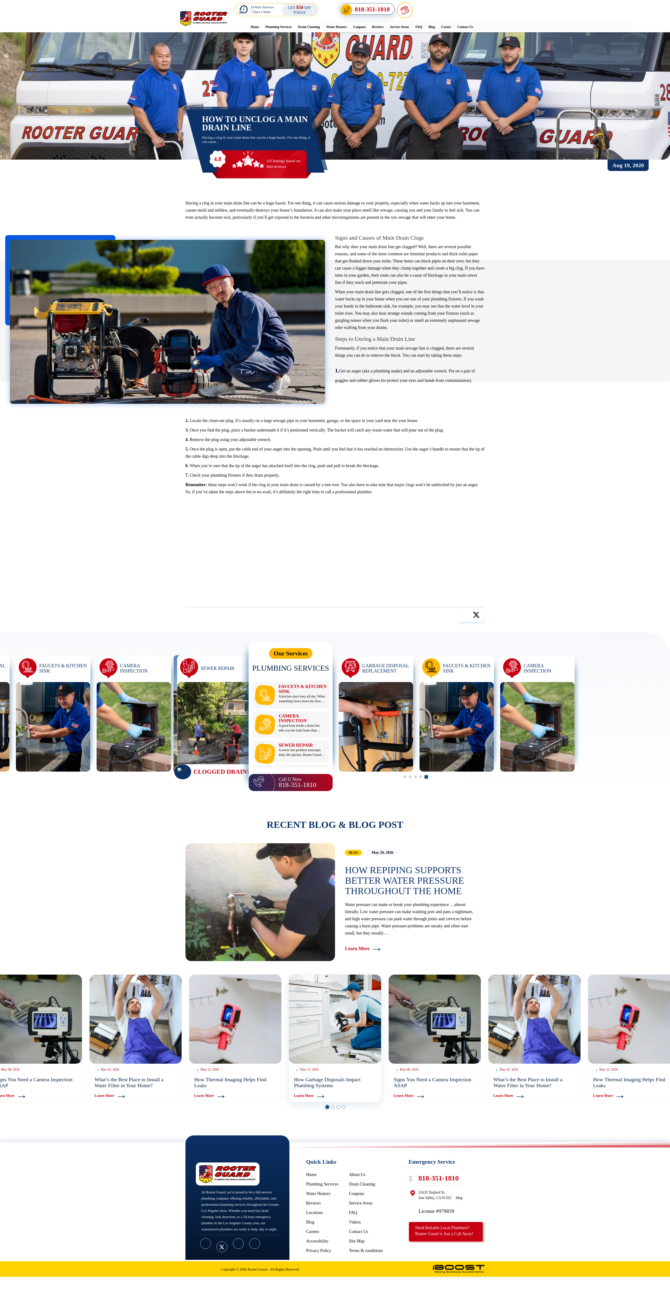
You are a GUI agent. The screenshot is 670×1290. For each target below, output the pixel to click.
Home (255, 27)
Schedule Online (435, 10)
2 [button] (332, 1107)
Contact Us (465, 27)
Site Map (357, 1241)
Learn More (357, 948)
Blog (432, 27)
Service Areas (399, 27)
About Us (357, 1174)
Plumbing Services (278, 27)
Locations (314, 1212)
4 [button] (343, 1107)
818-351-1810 (372, 9)
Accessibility (317, 1241)
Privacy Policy (318, 1250)
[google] (254, 1243)
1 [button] (327, 1107)
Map (459, 1198)
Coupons (359, 27)
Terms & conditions (366, 1250)
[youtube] (238, 1243)
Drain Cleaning (309, 27)
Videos (355, 1222)
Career (446, 27)
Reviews (378, 27)
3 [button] (338, 1107)
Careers (312, 1231)
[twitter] (222, 1247)
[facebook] (205, 1243)
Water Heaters (336, 27)
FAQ (418, 27)
